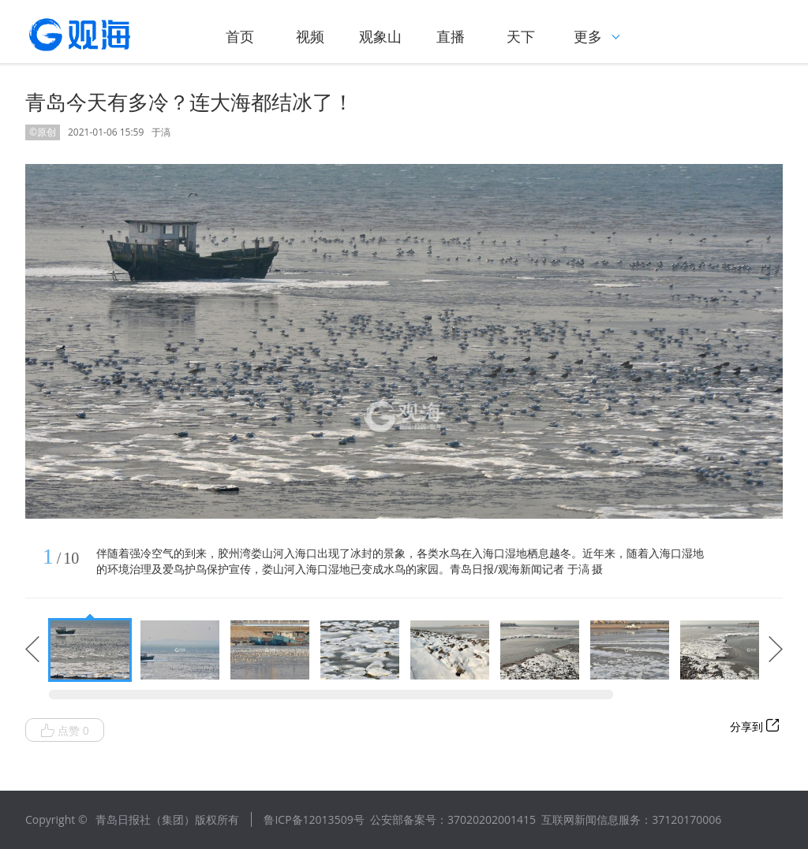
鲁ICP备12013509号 (314, 819)
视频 (310, 36)
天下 (521, 36)
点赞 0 (64, 731)
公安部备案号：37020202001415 (453, 819)
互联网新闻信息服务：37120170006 (631, 819)
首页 (240, 36)
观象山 (380, 36)
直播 (450, 36)
